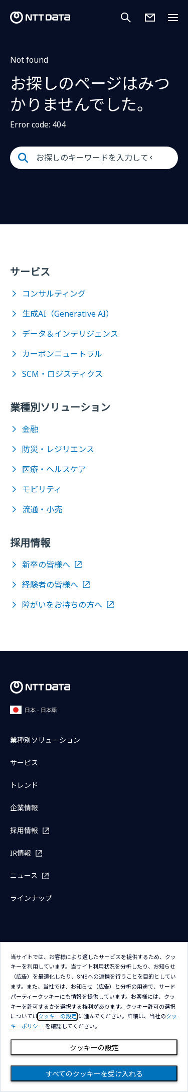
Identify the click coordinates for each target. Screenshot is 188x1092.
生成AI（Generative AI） (68, 313)
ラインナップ (31, 898)
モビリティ (42, 489)
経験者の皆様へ (50, 584)
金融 (30, 429)
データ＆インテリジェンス (70, 333)
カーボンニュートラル (62, 353)
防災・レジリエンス (58, 449)
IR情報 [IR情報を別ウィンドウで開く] (20, 853)
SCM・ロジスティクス (62, 373)
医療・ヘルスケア (54, 469)
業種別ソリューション (45, 740)
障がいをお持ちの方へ (62, 604)
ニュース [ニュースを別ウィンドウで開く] (24, 875)
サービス (24, 762)
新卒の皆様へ (46, 564)
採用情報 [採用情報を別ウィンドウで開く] (24, 830)
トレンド (24, 785)
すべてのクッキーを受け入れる (94, 1074)
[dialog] (94, 1017)
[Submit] (23, 158)
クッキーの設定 (94, 1048)
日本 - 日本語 (33, 710)
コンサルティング (54, 293)
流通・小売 (42, 509)
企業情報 (24, 807)
